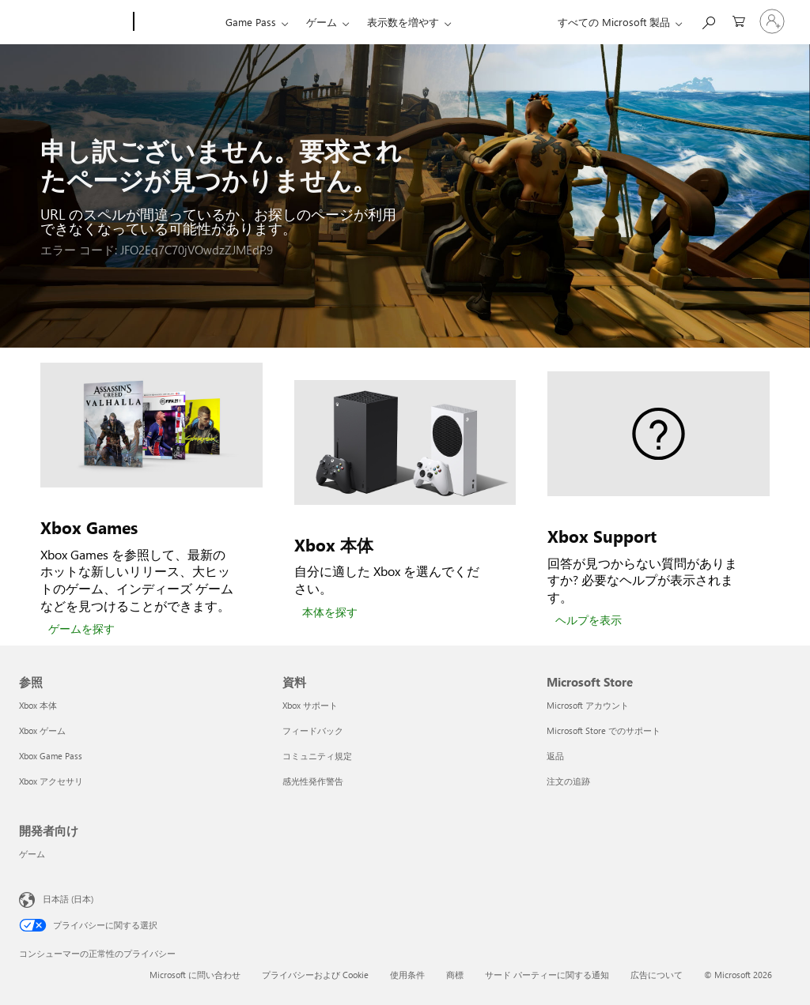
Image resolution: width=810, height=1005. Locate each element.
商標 (455, 974)
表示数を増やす (403, 21)
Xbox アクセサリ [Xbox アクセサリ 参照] (51, 781)
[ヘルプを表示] (588, 621)
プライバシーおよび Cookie (315, 974)
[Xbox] (178, 22)
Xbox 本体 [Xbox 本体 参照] (38, 705)
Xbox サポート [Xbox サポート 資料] (310, 705)
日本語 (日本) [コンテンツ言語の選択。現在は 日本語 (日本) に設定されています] (68, 899)
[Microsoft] (73, 22)
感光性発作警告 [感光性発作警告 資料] (312, 781)
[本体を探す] (329, 613)
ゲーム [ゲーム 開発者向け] (32, 854)
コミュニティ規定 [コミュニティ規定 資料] (317, 756)
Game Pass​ (250, 21)
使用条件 (407, 974)
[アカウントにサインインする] (772, 21)
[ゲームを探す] (81, 630)
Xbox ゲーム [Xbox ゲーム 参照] (42, 730)
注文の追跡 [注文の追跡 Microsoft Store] (568, 781)
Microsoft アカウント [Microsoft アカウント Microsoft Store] (588, 705)
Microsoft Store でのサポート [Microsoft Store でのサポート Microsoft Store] (603, 730)
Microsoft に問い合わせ (195, 974)
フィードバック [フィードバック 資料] (312, 730)
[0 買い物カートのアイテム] (738, 20)
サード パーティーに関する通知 (547, 974)
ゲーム (321, 21)
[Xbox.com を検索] (708, 20)
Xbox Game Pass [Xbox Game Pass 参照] (50, 756)
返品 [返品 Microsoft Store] (555, 756)
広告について (656, 974)
